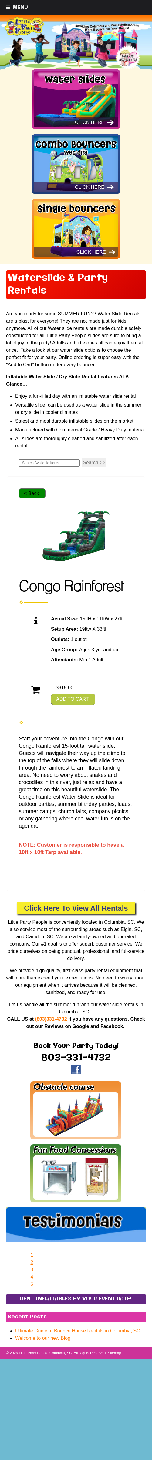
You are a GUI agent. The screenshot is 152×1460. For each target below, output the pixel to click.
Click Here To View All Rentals (76, 908)
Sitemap (114, 1444)
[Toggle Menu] (17, 7)
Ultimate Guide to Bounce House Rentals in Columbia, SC (77, 1421)
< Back (31, 493)
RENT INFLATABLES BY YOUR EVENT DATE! (76, 1389)
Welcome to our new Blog (42, 1429)
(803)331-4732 (51, 1019)
